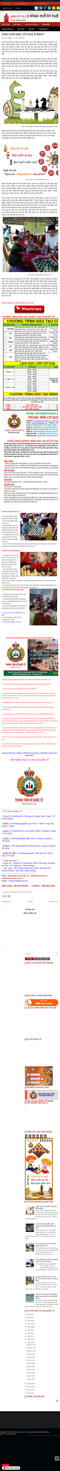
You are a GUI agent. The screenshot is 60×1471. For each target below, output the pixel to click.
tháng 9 (29, 1354)
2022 (29, 1327)
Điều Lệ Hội (6, 4)
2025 (29, 1317)
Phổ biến (30, 959)
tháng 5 (29, 1366)
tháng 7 (29, 1360)
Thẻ (38, 959)
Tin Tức (32, 28)
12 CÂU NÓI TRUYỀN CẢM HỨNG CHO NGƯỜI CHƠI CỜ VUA (45, 1226)
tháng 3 (29, 1373)
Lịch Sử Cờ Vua (9, 28)
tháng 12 (30, 1344)
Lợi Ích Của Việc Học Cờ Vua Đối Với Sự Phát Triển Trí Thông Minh (46, 1278)
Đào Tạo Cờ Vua (32, 23)
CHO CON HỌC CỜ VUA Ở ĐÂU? (23, 34)
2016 (29, 1383)
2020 (29, 1333)
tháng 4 (29, 1370)
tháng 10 (30, 1351)
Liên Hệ (17, 8)
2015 (29, 1387)
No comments (20, 38)
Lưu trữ (45, 959)
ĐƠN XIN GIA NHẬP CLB (40, 4)
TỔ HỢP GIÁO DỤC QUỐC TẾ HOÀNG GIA (47, 1435)
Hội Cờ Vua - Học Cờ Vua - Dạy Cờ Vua (23, 1432)
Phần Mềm (47, 23)
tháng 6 (29, 1363)
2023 (29, 1324)
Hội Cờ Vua (6, 24)
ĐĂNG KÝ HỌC (7, 8)
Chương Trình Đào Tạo (22, 4)
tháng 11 (30, 1348)
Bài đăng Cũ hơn (53, 901)
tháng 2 (29, 1376)
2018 (29, 1339)
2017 (29, 1342)
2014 (29, 1390)
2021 (29, 1330)
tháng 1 (29, 1379)
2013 (29, 1393)
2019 (29, 1336)
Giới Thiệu (18, 23)
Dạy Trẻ (22, 28)
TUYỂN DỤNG (45, 28)
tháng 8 (29, 1357)
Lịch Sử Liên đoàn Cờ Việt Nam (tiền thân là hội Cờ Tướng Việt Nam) (46, 1296)
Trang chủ (30, 901)
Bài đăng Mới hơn (7, 901)
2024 (29, 1320)
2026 (29, 1314)
